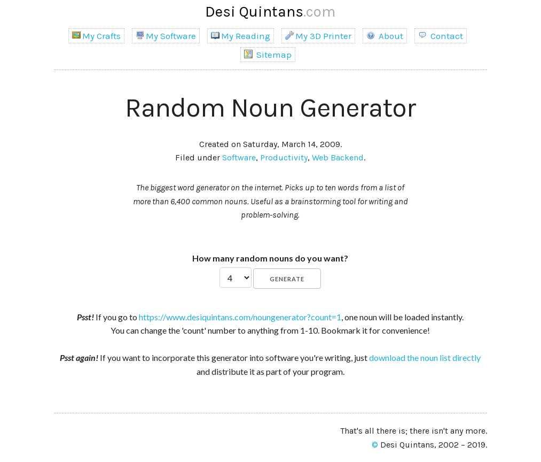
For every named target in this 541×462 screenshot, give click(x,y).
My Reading (240, 35)
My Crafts (96, 35)
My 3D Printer (318, 35)
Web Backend (338, 157)
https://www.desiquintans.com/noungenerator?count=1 (240, 317)
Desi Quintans (270, 11)
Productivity (284, 157)
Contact (440, 35)
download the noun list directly (425, 357)
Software (239, 157)
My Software (166, 35)
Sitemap (268, 54)
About (384, 35)
